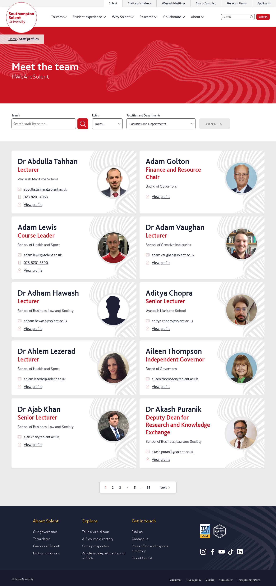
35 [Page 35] (148, 487)
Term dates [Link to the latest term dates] (41, 538)
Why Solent (123, 18)
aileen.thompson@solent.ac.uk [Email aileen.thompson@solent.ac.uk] (175, 379)
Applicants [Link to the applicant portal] (264, 3)
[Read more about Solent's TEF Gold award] (205, 531)
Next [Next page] (165, 487)
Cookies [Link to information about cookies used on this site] (210, 579)
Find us (137, 531)
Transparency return (248, 579)
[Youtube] (222, 553)
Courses (59, 18)
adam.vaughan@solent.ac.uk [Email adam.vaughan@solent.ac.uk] (173, 255)
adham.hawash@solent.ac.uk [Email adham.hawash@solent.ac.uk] (45, 321)
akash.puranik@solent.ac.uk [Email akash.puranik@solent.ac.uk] (172, 451)
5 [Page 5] (135, 487)
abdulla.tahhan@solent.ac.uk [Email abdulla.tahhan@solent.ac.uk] (45, 189)
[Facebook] (212, 553)
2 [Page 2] (113, 487)
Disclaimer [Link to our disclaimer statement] (175, 579)
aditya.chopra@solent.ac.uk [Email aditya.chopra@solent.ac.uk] (172, 321)
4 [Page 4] (128, 487)
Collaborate (174, 18)
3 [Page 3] (120, 487)
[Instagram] (203, 553)
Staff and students (139, 3)
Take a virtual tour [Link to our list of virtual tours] (95, 531)
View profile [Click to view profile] (33, 204)
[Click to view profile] (113, 182)
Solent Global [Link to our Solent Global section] (142, 557)
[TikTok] (231, 553)
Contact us (140, 538)
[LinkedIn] (240, 553)
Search (16, 115)
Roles (95, 115)
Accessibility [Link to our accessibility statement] (226, 579)
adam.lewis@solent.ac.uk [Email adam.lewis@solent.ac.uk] (43, 255)
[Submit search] (82, 123)
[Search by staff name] (44, 123)
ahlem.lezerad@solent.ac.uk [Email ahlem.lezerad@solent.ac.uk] (45, 379)
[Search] (238, 17)
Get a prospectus (95, 545)
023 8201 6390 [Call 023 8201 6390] (36, 262)
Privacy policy (193, 579)
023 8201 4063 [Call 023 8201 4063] (36, 197)
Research (148, 18)
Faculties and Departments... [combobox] (161, 124)
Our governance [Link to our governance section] (45, 531)
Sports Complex (206, 3)
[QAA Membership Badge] (219, 531)
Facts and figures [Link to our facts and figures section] (46, 552)
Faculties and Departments (143, 115)
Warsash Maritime (173, 3)
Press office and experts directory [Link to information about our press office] (150, 548)
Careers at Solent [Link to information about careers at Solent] (46, 545)
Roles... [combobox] (108, 124)
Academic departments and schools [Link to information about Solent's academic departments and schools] (103, 555)
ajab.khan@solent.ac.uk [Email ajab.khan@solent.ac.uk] (41, 437)
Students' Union (236, 3)
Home (12, 39)
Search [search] (263, 17)
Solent (113, 3)
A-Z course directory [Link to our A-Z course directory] (97, 538)
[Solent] (21, 17)
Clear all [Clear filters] (215, 123)
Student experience (89, 18)
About (197, 18)
